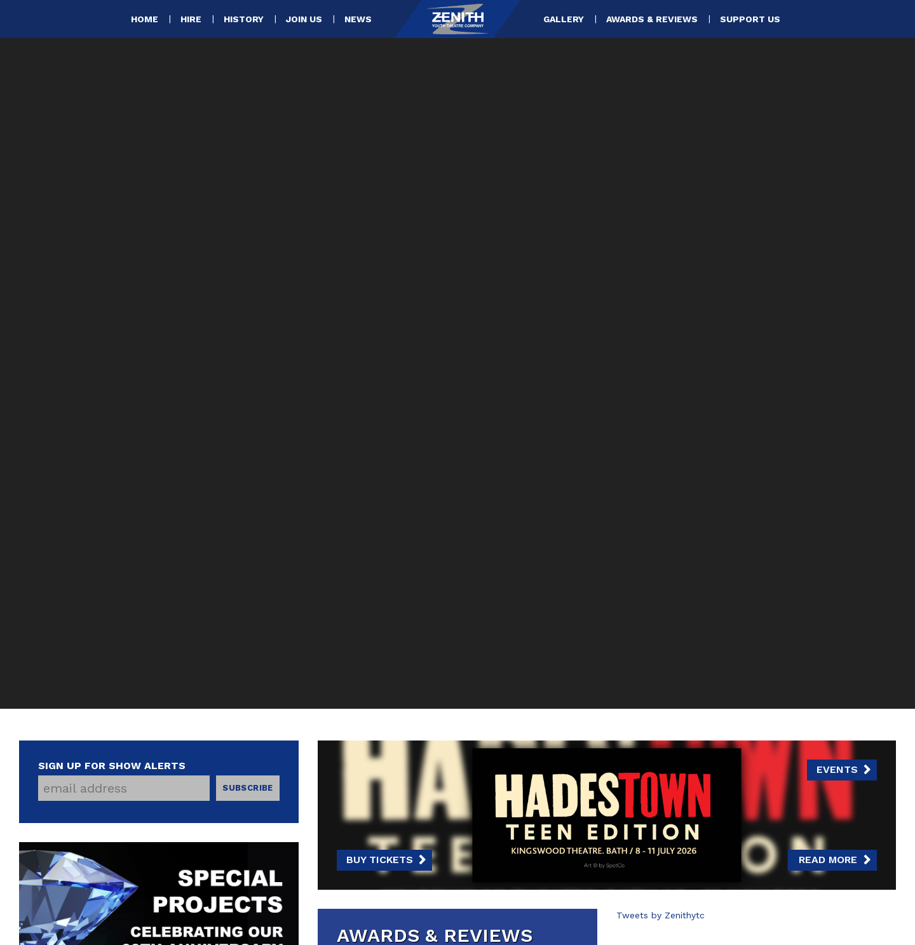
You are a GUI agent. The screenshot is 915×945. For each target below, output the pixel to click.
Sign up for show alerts (112, 766)
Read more (828, 860)
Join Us (304, 19)
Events (837, 769)
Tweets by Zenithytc (660, 915)
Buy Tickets (379, 860)
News (358, 19)
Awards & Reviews (652, 19)
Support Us (750, 19)
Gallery (563, 19)
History (244, 19)
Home (144, 19)
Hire (190, 19)
